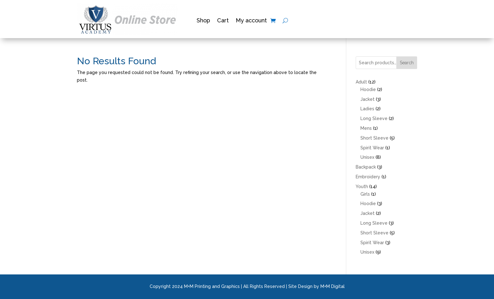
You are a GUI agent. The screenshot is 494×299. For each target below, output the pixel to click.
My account (251, 21)
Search (407, 62)
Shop (203, 21)
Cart (223, 21)
